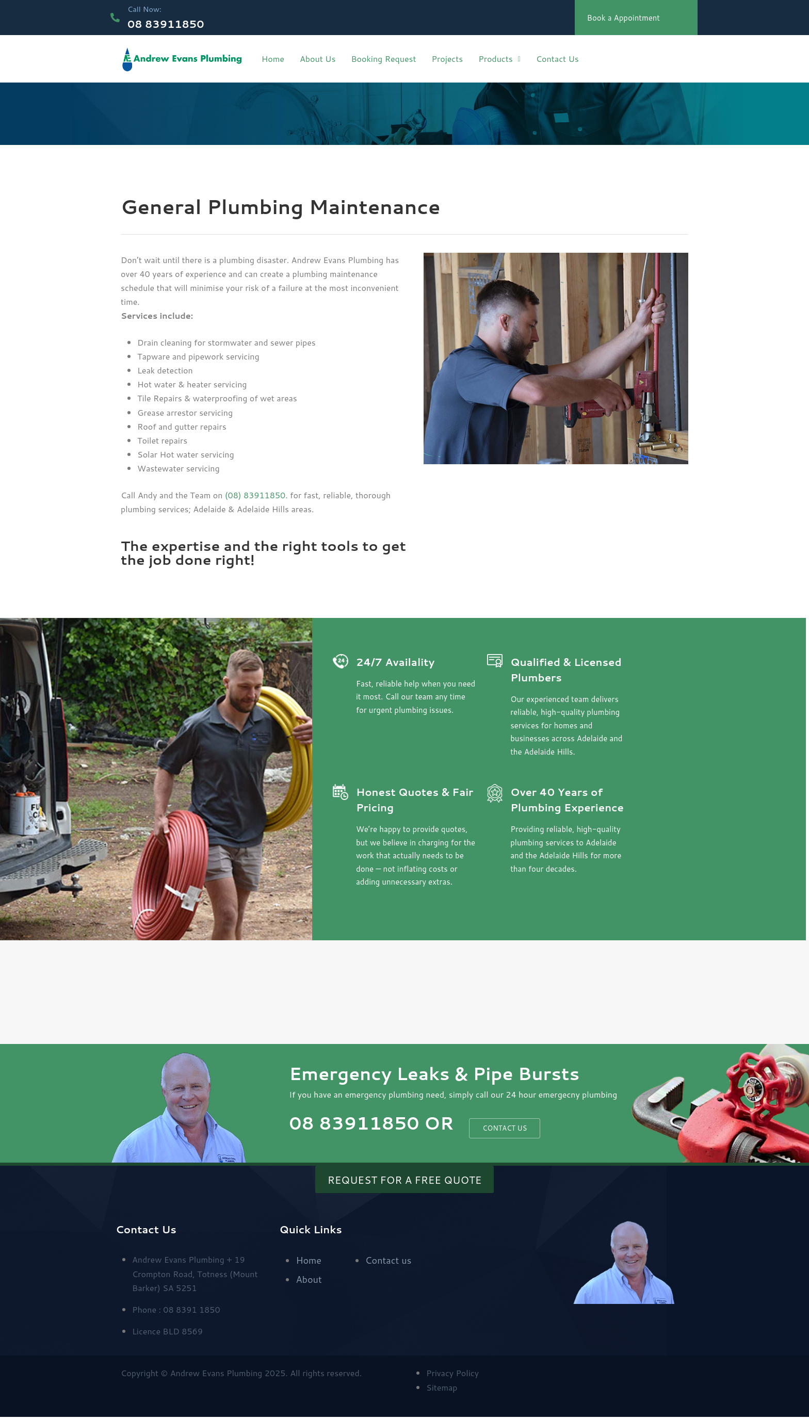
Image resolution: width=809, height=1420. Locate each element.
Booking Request (383, 58)
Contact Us (557, 58)
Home (273, 58)
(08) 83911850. (256, 495)
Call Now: (148, 8)
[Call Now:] (116, 17)
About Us (317, 58)
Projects (447, 58)
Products (499, 58)
